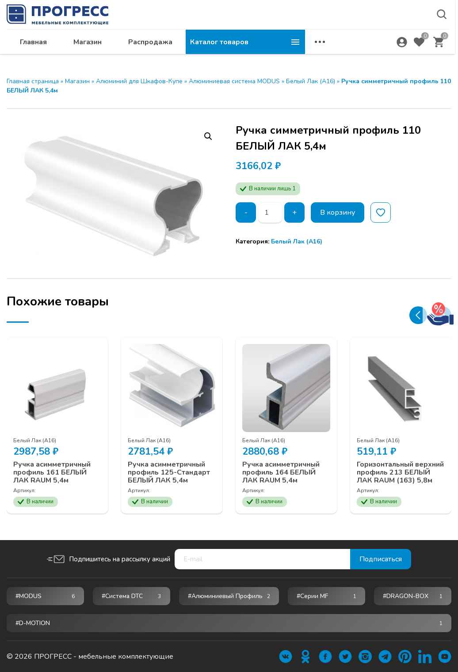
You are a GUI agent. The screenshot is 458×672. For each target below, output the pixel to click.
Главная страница (33, 81)
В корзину (337, 212)
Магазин (207, 51)
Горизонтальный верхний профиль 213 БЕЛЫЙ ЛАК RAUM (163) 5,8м (400, 472)
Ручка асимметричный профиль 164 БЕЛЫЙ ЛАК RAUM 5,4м (281, 472)
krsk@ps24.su (371, 29)
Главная (152, 51)
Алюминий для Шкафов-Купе (139, 81)
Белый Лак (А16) (310, 81)
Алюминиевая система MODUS (234, 81)
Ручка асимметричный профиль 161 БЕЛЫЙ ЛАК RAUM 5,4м (52, 472)
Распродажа (270, 51)
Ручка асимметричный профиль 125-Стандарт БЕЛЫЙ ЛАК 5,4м (169, 472)
